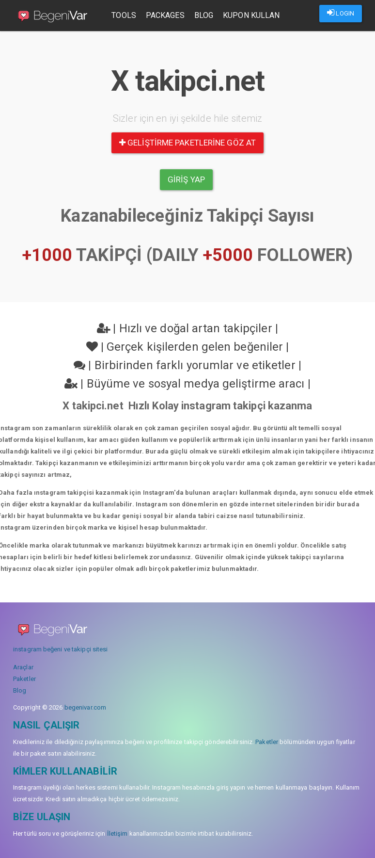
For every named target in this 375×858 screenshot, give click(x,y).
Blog (203, 15)
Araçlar (23, 667)
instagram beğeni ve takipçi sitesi (60, 649)
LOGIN (340, 12)
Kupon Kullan (251, 15)
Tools (124, 15)
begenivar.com (85, 707)
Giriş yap (186, 179)
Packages (165, 15)
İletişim (117, 833)
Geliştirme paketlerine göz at (187, 142)
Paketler (24, 678)
